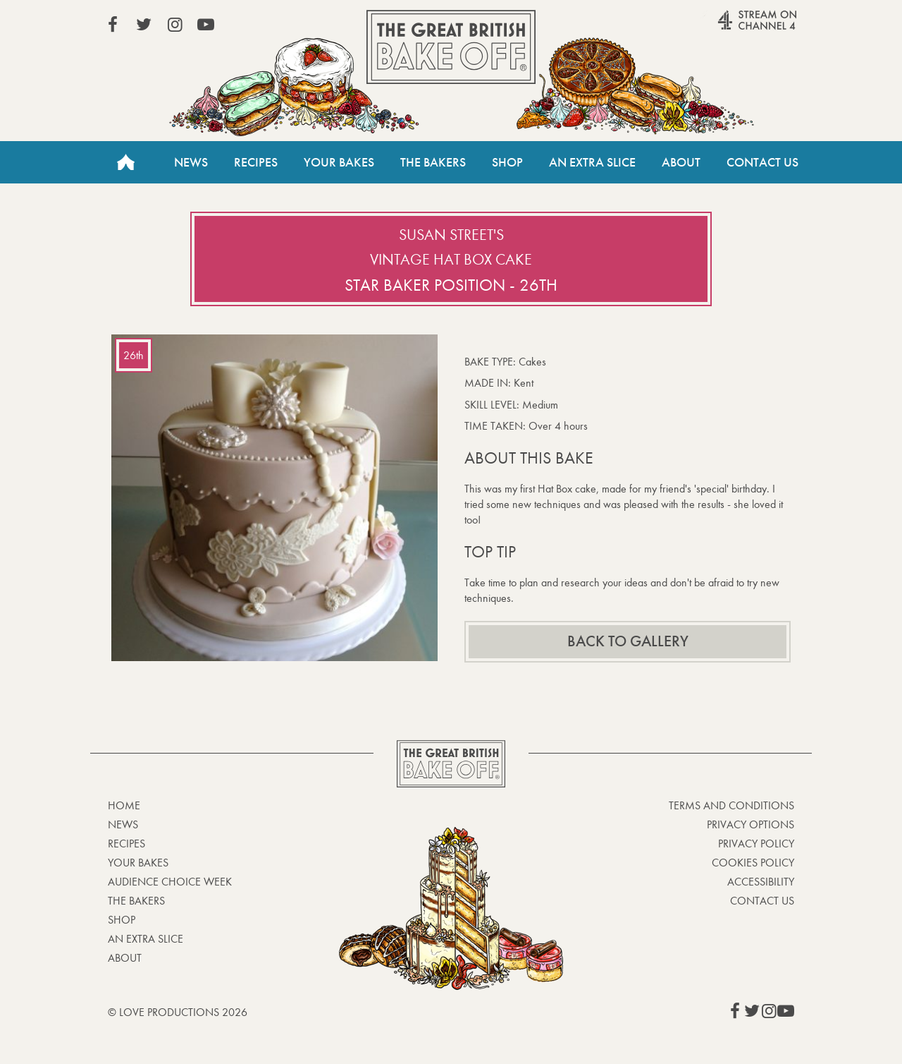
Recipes (256, 162)
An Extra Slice (592, 162)
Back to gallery (627, 641)
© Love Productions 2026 (177, 1012)
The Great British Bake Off (451, 47)
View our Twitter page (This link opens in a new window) (143, 24)
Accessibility (760, 881)
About (681, 162)
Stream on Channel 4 (730, 27)
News (191, 162)
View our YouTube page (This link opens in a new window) (205, 24)
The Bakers (433, 162)
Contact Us (762, 162)
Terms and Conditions (731, 805)
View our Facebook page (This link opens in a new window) (112, 24)
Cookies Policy (753, 862)
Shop (507, 162)
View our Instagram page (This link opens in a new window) (174, 24)
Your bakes (138, 862)
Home (125, 162)
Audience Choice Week (170, 881)
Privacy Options (750, 824)
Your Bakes (339, 162)
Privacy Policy (756, 843)
